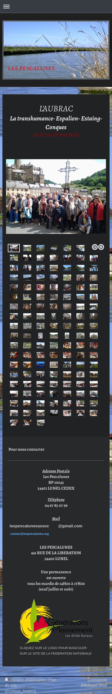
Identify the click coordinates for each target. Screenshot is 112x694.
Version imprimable (25, 679)
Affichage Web (94, 685)
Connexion (97, 679)
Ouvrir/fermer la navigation (56, 6)
